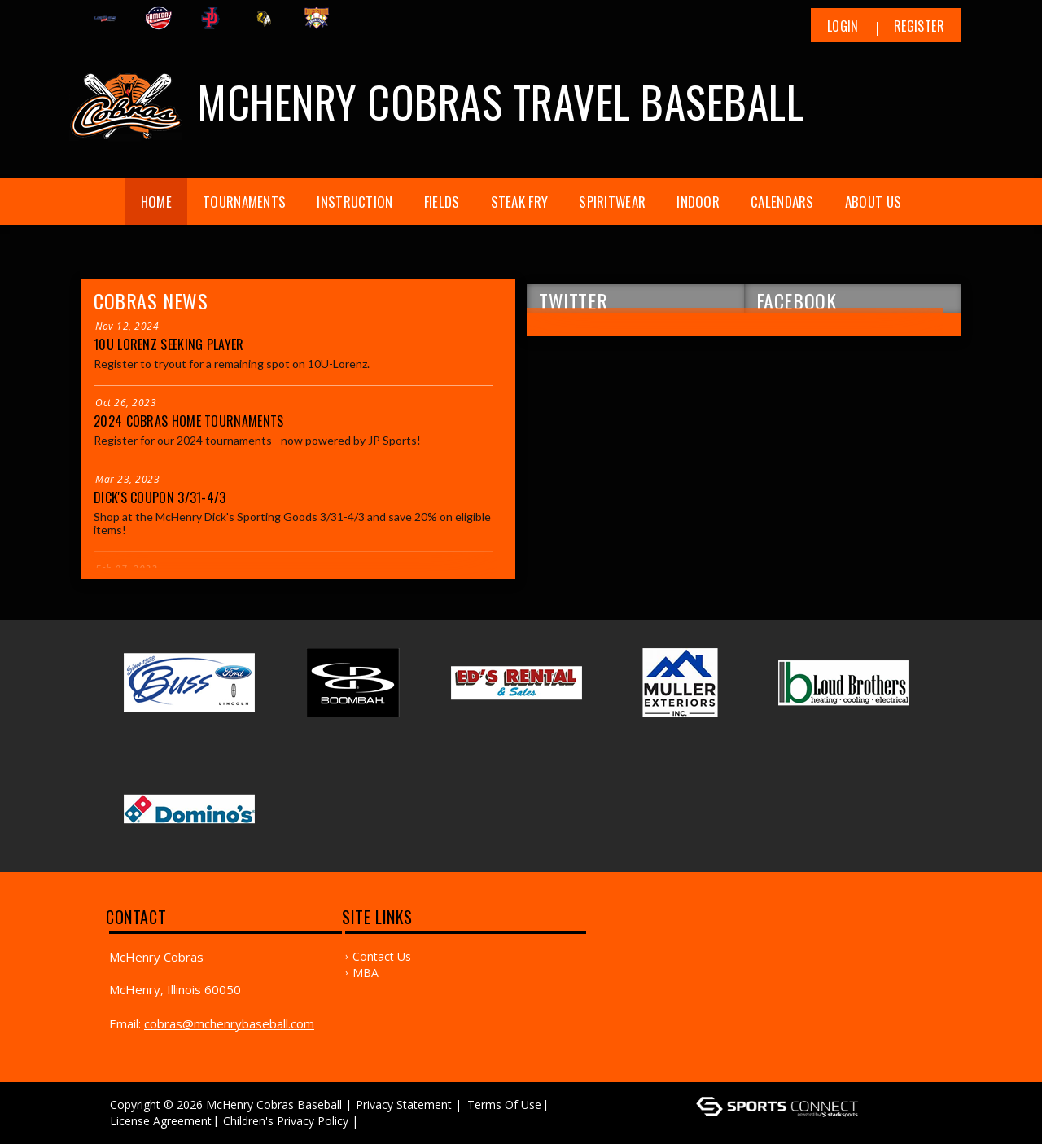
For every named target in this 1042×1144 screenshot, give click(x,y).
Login (843, 26)
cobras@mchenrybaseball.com (229, 1023)
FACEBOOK (796, 299)
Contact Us (381, 956)
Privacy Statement (404, 1104)
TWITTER (573, 299)
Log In (385, 1121)
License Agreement (161, 1121)
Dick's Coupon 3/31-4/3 (160, 497)
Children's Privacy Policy (285, 1121)
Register (919, 26)
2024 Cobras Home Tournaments (188, 421)
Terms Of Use (504, 1104)
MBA (365, 972)
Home (156, 201)
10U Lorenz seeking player (169, 344)
